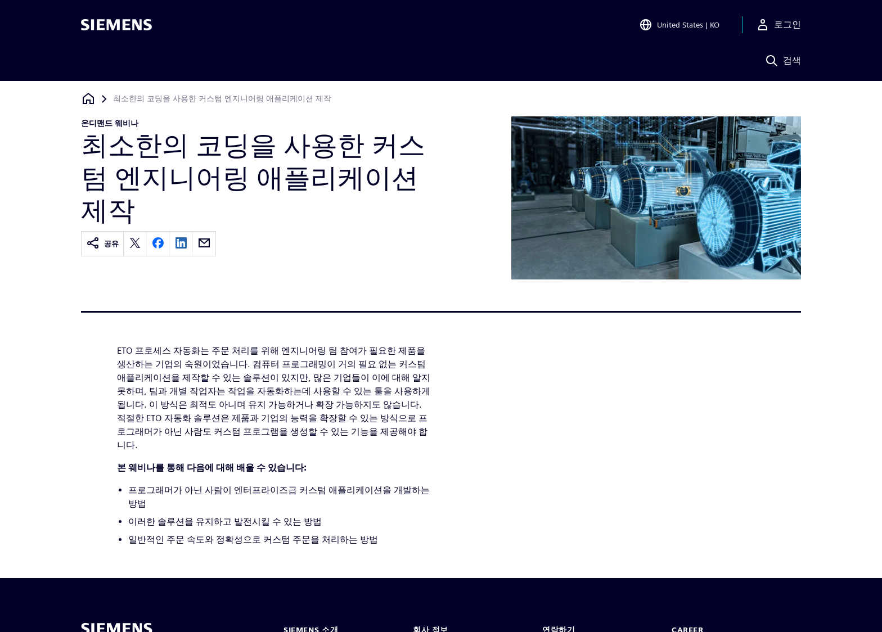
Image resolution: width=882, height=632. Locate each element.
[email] (204, 244)
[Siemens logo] (116, 24)
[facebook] (158, 244)
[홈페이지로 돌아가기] (88, 99)
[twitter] (135, 244)
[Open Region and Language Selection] (679, 24)
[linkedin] (181, 244)
